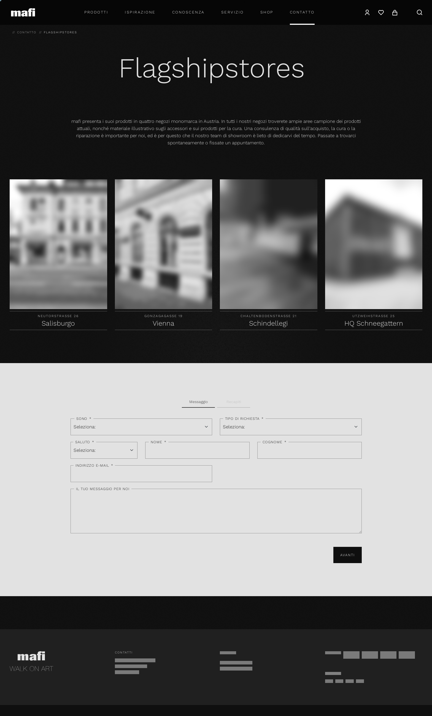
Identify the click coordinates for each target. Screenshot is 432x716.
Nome (158, 442)
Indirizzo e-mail (94, 465)
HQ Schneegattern (373, 323)
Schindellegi (268, 323)
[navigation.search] (419, 12)
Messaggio (198, 401)
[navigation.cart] (395, 12)
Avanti (347, 555)
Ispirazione (140, 12)
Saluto (84, 442)
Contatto (302, 12)
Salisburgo (58, 323)
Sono (84, 419)
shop (266, 12)
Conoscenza (188, 12)
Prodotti (96, 12)
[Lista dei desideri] (381, 12)
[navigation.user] (367, 12)
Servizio (232, 12)
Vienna (163, 323)
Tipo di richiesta (244, 419)
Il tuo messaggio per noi (102, 489)
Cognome (275, 442)
